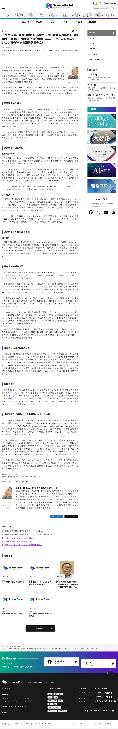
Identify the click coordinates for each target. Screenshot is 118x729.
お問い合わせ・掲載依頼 (98, 712)
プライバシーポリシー (22, 725)
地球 (30, 15)
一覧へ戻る (40, 629)
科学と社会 (110, 15)
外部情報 (92, 22)
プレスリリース (84, 693)
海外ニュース (83, 699)
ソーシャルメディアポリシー (42, 725)
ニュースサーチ (84, 696)
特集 (65, 22)
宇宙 (42, 15)
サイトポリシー (7, 725)
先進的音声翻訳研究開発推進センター (19, 541)
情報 (64, 15)
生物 (7, 15)
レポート (92, 42)
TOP (3, 647)
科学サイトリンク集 (104, 698)
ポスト (71, 516)
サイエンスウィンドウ (96, 58)
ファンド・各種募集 (104, 694)
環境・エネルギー (54, 708)
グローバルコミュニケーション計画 (18, 537)
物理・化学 (53, 15)
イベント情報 (101, 690)
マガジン (82, 702)
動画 (52, 22)
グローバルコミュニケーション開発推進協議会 (23, 544)
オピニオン (93, 52)
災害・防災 (98, 15)
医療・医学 (19, 15)
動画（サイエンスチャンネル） (15, 708)
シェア (56, 516)
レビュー (92, 37)
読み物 (39, 22)
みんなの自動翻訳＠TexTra (45, 534)
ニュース (26, 22)
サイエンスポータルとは (106, 702)
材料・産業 (76, 15)
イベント (79, 22)
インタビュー (93, 47)
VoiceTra (38, 530)
